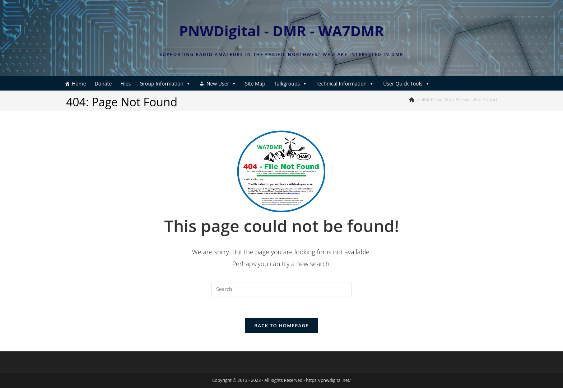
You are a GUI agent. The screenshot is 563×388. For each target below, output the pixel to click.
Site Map (255, 83)
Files (125, 83)
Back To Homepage (281, 325)
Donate (103, 83)
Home (79, 83)
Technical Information (345, 84)
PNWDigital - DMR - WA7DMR (281, 31)
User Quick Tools (406, 84)
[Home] (411, 99)
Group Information (165, 84)
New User (221, 84)
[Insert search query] (281, 289)
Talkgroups (290, 84)
